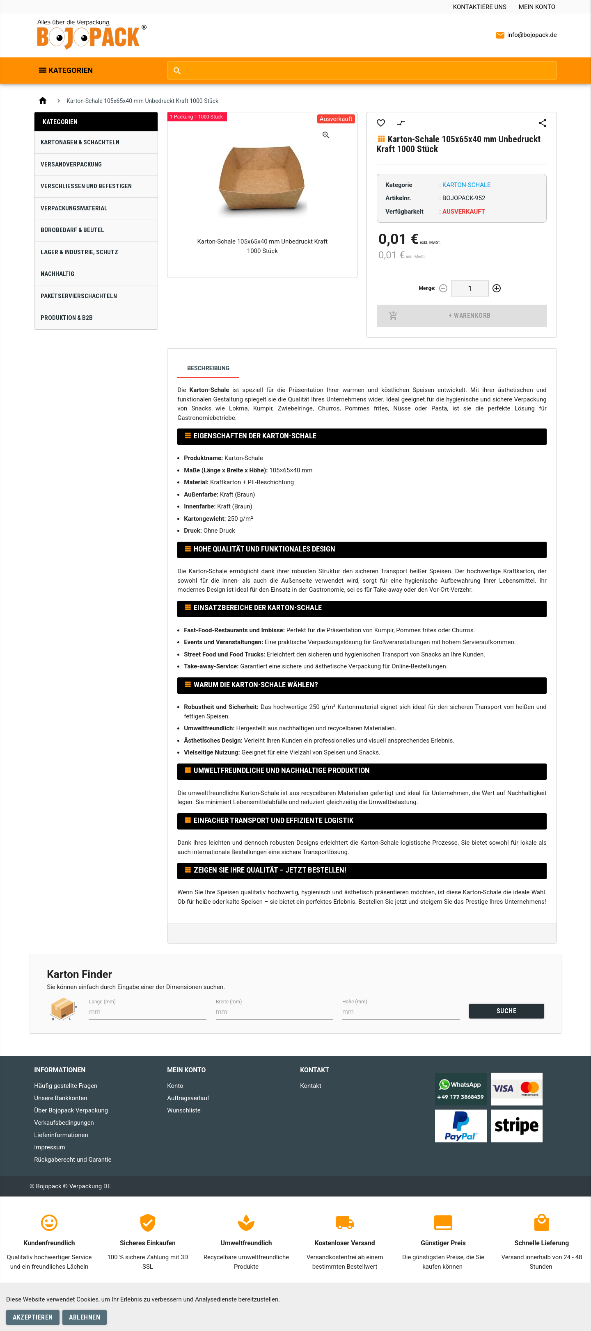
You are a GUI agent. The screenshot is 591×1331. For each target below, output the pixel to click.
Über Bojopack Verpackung (71, 1110)
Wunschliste (183, 1110)
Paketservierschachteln (79, 296)
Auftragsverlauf (188, 1098)
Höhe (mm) (354, 1002)
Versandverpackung (71, 164)
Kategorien (70, 70)
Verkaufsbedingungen (64, 1122)
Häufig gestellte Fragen (65, 1085)
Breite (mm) (229, 1002)
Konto (175, 1085)
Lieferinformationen (61, 1135)
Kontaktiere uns (479, 7)
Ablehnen (84, 1317)
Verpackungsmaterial (74, 208)
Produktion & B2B (67, 317)
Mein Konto (537, 7)
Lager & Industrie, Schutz (79, 252)
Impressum (49, 1147)
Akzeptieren (33, 1317)
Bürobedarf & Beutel (72, 230)
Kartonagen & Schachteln (80, 142)
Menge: (427, 288)
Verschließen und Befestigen (86, 186)
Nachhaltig (57, 274)
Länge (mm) (102, 1002)
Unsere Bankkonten (60, 1098)
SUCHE (507, 1011)
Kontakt (310, 1085)
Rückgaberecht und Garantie (72, 1159)
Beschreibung (208, 368)
